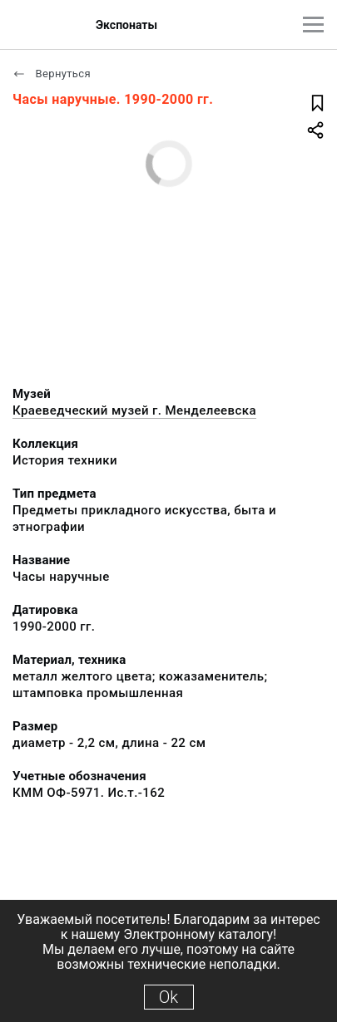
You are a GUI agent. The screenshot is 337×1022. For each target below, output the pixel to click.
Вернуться (51, 73)
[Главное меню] (313, 24)
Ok (168, 997)
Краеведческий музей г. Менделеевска (134, 410)
